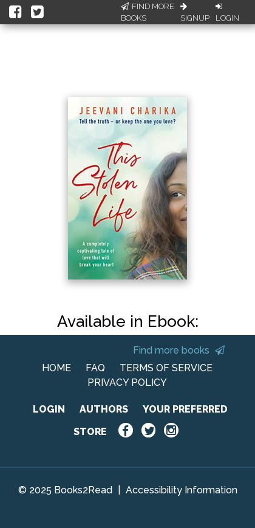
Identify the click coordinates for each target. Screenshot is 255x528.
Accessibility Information (181, 490)
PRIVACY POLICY (127, 382)
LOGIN (49, 409)
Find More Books (147, 12)
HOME (56, 368)
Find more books (179, 350)
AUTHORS (104, 409)
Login (227, 12)
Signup (194, 12)
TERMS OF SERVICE (166, 368)
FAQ (95, 368)
